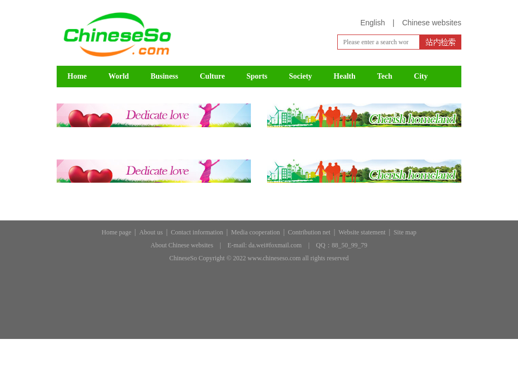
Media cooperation (255, 232)
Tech (384, 76)
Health (344, 76)
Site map (404, 232)
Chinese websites (431, 22)
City (421, 76)
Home (77, 76)
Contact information (197, 232)
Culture (212, 76)
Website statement (361, 232)
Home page (116, 232)
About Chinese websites (182, 245)
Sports (257, 76)
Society (300, 76)
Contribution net (309, 232)
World (118, 76)
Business (164, 76)
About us (151, 232)
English (372, 22)
